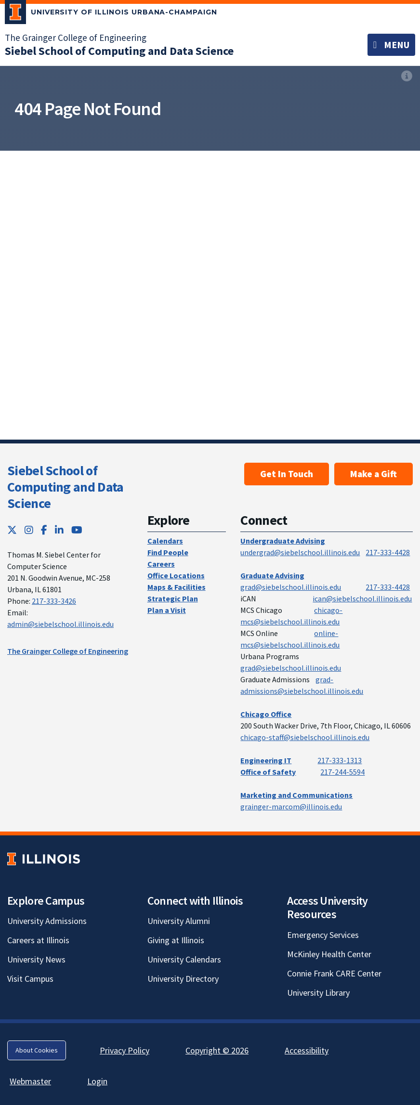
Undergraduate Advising (282, 541)
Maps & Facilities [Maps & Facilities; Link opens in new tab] (176, 587)
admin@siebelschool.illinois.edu (60, 624)
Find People (167, 552)
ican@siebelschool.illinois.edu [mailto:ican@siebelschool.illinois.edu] (362, 598)
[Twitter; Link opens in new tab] (12, 530)
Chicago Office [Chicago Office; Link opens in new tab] (265, 714)
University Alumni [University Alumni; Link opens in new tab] (178, 920)
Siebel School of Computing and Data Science (65, 486)
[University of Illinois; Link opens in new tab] (43, 858)
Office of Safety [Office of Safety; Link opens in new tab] (268, 772)
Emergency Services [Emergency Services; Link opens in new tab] (323, 934)
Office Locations (176, 575)
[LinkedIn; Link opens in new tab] (59, 530)
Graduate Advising (272, 575)
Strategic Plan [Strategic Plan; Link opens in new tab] (172, 598)
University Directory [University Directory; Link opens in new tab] (183, 978)
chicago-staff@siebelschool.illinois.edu (304, 737)
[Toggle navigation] (391, 45)
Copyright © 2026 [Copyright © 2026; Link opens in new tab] (217, 1050)
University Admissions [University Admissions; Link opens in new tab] (47, 920)
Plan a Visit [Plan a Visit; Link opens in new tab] (166, 610)
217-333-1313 (339, 760)
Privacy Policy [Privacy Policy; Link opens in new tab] (124, 1050)
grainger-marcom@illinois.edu (291, 806)
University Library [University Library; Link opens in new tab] (318, 992)
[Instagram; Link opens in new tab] (29, 530)
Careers (161, 564)
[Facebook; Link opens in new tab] (44, 530)
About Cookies (36, 1050)
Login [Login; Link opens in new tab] (97, 1081)
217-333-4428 (388, 552)
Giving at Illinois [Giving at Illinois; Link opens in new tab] (175, 940)
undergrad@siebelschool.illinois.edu (300, 552)
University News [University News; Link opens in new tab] (36, 959)
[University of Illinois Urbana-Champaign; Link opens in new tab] (111, 14)
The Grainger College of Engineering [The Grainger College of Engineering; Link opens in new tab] (75, 37)
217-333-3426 (54, 601)
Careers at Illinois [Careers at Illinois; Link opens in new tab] (38, 940)
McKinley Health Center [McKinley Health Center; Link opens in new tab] (329, 954)
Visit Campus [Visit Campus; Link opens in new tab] (30, 978)
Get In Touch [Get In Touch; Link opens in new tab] (286, 474)
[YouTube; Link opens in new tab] (76, 530)
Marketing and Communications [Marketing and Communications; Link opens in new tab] (296, 795)
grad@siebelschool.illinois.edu (290, 587)
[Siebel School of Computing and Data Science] (119, 50)
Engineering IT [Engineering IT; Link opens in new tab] (265, 760)
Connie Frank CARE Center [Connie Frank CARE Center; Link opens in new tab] (334, 973)
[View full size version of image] (406, 76)
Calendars (165, 541)
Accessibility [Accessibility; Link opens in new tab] (306, 1050)
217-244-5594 (342, 772)
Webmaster (30, 1081)
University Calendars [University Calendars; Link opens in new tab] (184, 959)
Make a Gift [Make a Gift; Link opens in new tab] (373, 474)
